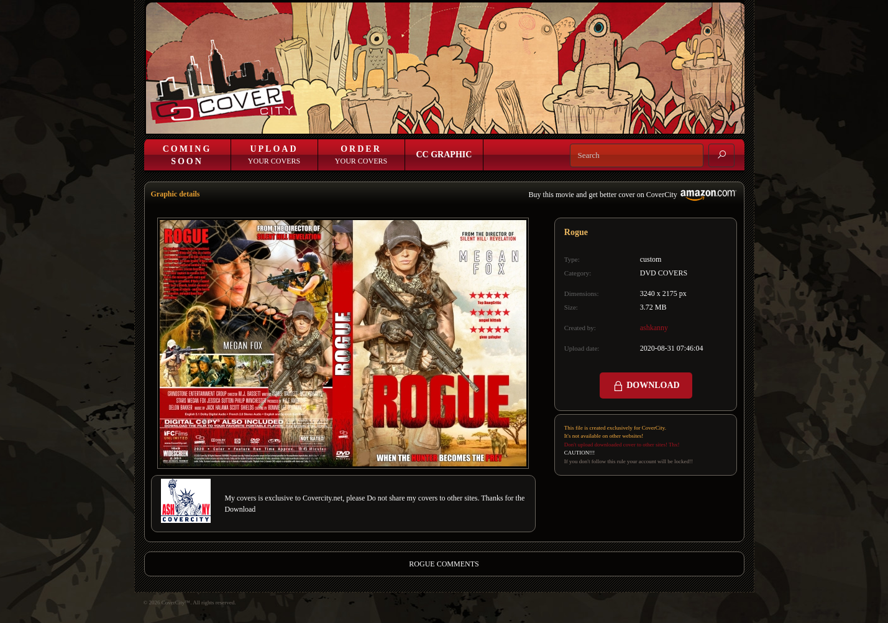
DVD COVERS (663, 273)
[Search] (636, 155)
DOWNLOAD (646, 386)
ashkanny (654, 327)
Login (512, 122)
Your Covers (274, 154)
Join (540, 122)
